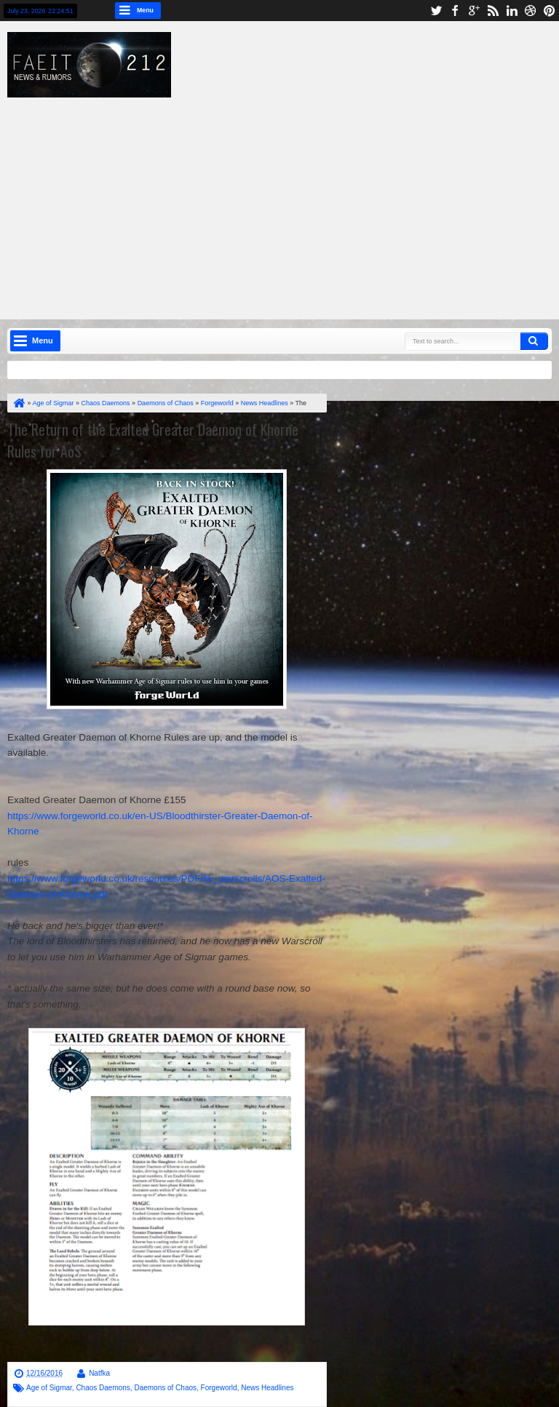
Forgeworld (219, 1388)
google (473, 10)
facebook (454, 10)
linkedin (511, 10)
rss (492, 10)
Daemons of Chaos (165, 1388)
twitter (436, 10)
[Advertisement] (290, 199)
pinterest (549, 10)
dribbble (530, 10)
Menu (145, 10)
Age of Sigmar (49, 1388)
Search (534, 341)
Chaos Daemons (103, 1388)
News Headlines (267, 1388)
